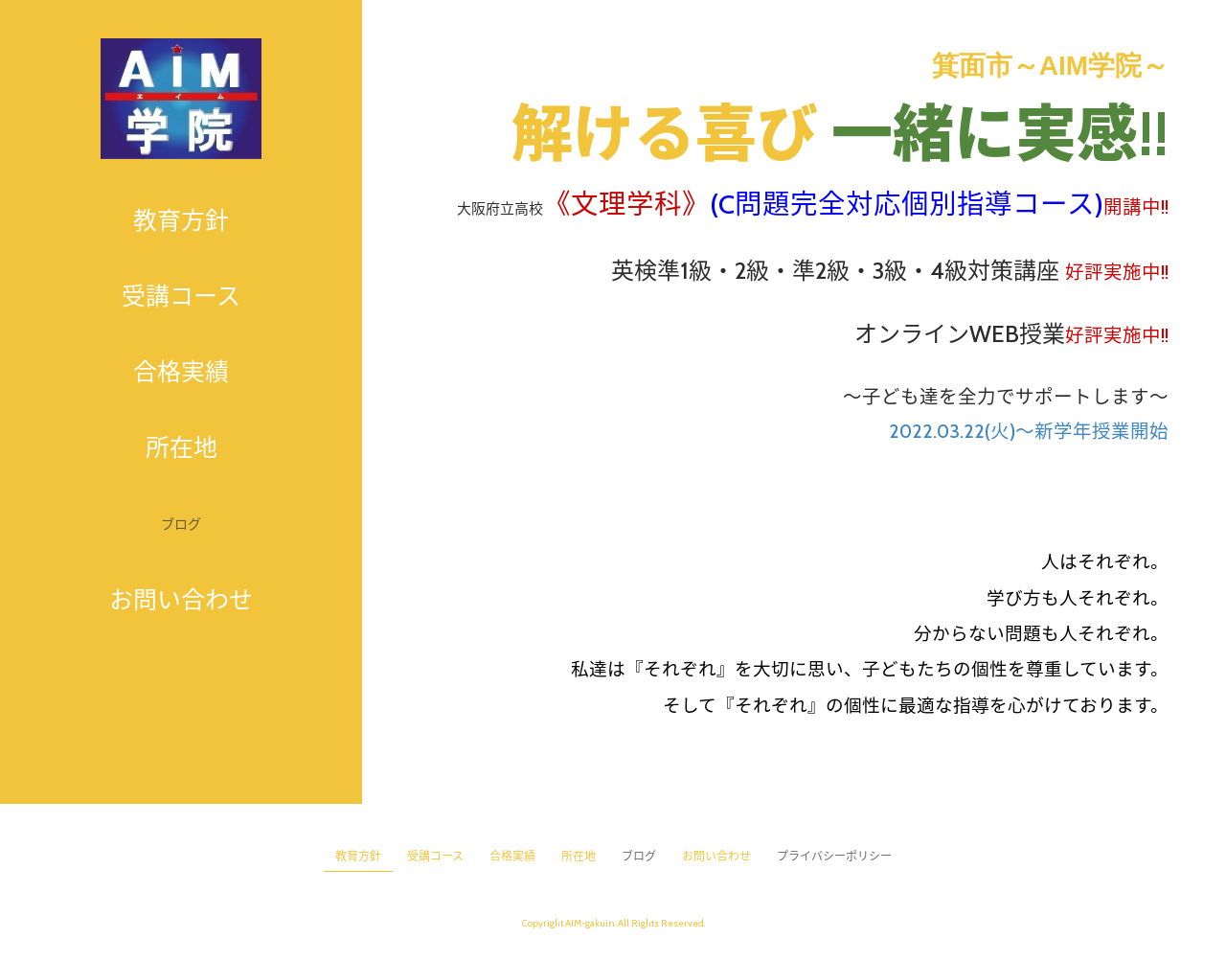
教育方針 (181, 220)
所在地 (181, 447)
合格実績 (181, 371)
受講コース (181, 296)
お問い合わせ (181, 599)
